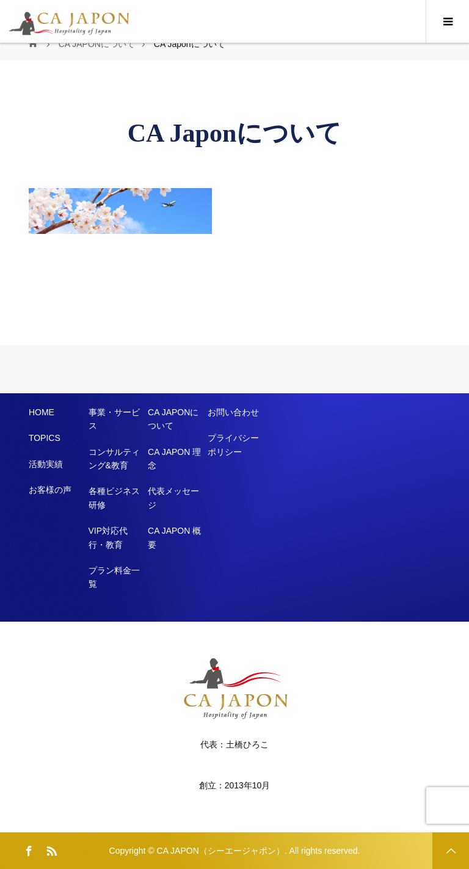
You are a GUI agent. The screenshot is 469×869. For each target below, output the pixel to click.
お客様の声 (50, 490)
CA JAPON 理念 (174, 458)
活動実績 (46, 464)
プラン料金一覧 (114, 577)
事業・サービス (114, 419)
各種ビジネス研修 (114, 497)
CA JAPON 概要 (174, 537)
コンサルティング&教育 (114, 458)
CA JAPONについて (173, 419)
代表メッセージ (173, 497)
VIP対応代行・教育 (108, 537)
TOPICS (44, 438)
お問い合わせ (233, 412)
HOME (41, 412)
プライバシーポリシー (233, 444)
